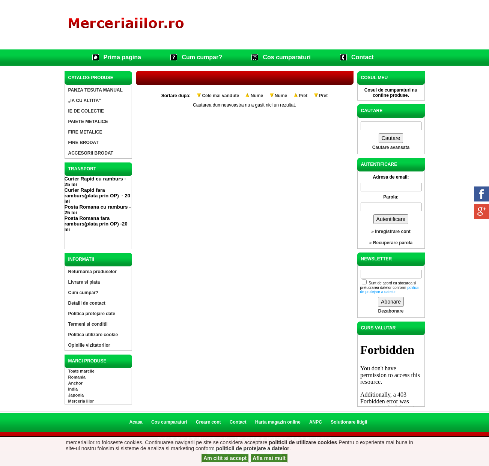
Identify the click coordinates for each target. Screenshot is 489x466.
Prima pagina (122, 57)
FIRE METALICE (85, 132)
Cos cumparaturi (286, 57)
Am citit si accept (225, 458)
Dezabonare (390, 311)
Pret (303, 95)
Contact (362, 57)
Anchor (75, 383)
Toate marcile (81, 371)
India (73, 389)
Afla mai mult (269, 458)
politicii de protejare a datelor (252, 448)
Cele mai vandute (220, 95)
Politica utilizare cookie (93, 334)
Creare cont (208, 422)
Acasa (135, 422)
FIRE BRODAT (83, 142)
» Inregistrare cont (391, 231)
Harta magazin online (278, 422)
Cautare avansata (390, 147)
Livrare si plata (84, 282)
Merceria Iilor (81, 401)
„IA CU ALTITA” (84, 100)
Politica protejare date (91, 313)
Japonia (76, 395)
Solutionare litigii (349, 422)
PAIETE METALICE (88, 121)
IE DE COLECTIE (86, 111)
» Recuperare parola (390, 242)
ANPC (315, 422)
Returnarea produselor (92, 271)
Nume (257, 95)
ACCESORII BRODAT (90, 153)
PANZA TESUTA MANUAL (95, 90)
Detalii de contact (86, 303)
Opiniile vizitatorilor (89, 345)
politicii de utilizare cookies (303, 442)
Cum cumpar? (202, 57)
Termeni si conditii (88, 324)
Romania (77, 377)
